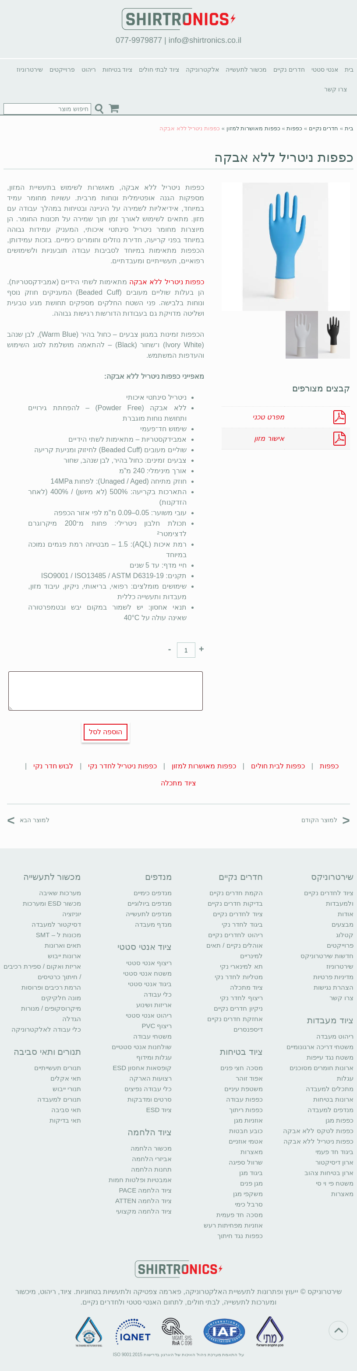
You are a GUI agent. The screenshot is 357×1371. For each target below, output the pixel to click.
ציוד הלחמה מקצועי (144, 1211)
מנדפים (158, 877)
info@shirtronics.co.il (205, 40)
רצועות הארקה (150, 1078)
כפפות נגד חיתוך (239, 1235)
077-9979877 (139, 40)
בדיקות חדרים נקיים (235, 903)
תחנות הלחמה (151, 1169)
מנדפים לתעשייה (149, 913)
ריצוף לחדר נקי (241, 997)
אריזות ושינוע (154, 1004)
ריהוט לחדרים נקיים (235, 934)
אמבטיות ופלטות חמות (140, 1179)
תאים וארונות (63, 945)
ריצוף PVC (156, 1025)
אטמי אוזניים (246, 1141)
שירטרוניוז (30, 69)
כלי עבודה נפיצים (148, 1088)
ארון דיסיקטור (334, 1162)
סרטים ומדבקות (149, 1099)
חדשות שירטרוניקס (326, 955)
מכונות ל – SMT (58, 934)
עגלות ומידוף (154, 1057)
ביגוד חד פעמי (334, 1151)
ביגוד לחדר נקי (242, 924)
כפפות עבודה (244, 1099)
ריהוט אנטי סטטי (149, 1015)
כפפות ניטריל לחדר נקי (122, 766)
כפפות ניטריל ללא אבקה (283, 157)
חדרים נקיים (289, 69)
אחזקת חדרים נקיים (234, 1018)
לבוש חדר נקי (53, 766)
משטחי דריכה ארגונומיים (319, 1046)
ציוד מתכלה (178, 783)
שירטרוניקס (332, 877)
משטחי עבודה (152, 1036)
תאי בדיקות (65, 1120)
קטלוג (344, 934)
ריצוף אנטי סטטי (149, 962)
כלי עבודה (158, 994)
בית (349, 69)
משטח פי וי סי (334, 1183)
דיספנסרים (248, 1029)
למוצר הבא (28, 820)
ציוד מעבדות (330, 1020)
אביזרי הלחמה (152, 1158)
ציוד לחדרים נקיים (237, 913)
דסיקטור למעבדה (56, 924)
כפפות (294, 128)
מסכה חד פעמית (239, 1214)
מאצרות (342, 1193)
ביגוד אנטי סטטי (150, 983)
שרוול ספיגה (246, 1162)
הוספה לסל (105, 732)
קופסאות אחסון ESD (142, 1067)
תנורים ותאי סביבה (47, 1052)
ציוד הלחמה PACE (145, 1190)
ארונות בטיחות (333, 1099)
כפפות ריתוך (246, 1109)
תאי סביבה (66, 1109)
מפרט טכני (268, 417)
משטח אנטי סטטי (147, 973)
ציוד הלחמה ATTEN (143, 1200)
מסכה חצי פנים (241, 1067)
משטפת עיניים (243, 1088)
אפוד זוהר (249, 1078)
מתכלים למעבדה (329, 1088)
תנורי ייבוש (67, 1088)
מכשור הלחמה (151, 1148)
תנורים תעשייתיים (57, 1067)
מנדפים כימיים (153, 893)
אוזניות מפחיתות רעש (233, 1225)
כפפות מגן (339, 1120)
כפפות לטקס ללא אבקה (318, 1130)
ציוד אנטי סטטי (144, 947)
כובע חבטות (246, 1130)
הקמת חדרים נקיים (235, 893)
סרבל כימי (249, 1204)
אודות (345, 913)
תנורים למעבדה (59, 1099)
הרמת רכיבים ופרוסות (51, 987)
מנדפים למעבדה (330, 1109)
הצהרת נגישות (333, 987)
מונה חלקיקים (61, 997)
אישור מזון (269, 438)
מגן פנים (251, 1183)
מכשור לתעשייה (246, 69)
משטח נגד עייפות (330, 1057)
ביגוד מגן (251, 1172)
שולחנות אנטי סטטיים (142, 1046)
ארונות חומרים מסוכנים (321, 1067)
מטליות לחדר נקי (238, 976)
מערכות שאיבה (60, 893)
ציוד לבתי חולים (159, 69)
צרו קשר (335, 89)
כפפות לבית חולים (278, 766)
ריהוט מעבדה (334, 1036)
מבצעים (342, 924)
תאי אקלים (65, 1078)
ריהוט (88, 69)
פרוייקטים (62, 69)
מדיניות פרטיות (333, 976)
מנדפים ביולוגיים (149, 903)
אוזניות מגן (248, 1120)
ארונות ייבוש (64, 955)
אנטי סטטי (324, 69)
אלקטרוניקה (202, 69)
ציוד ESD (159, 1109)
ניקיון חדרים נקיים (238, 1008)
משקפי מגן (248, 1193)
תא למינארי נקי (241, 966)
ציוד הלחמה (149, 1132)
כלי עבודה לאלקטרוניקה (46, 1029)
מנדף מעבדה (153, 924)
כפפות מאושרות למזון (253, 128)
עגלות (345, 1078)
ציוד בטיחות (118, 69)
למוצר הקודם (325, 820)
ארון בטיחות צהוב (328, 1172)
